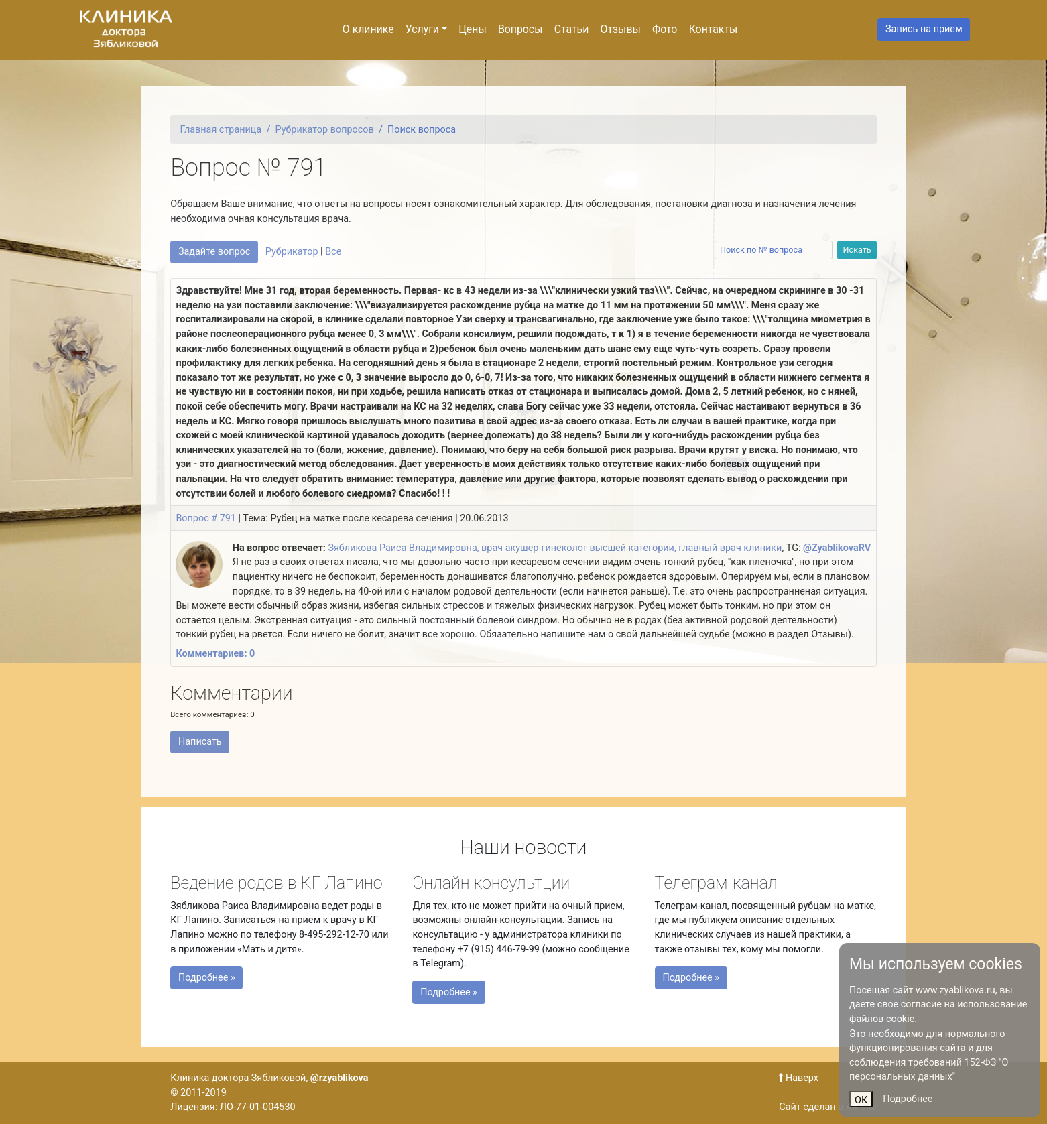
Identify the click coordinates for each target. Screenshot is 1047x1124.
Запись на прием (924, 29)
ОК (861, 1100)
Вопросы (520, 29)
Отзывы (621, 29)
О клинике (368, 29)
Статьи (571, 29)
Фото (664, 29)
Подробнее (907, 1099)
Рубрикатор (291, 251)
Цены (472, 29)
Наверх (798, 1078)
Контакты (713, 29)
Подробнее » (222, 974)
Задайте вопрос (214, 251)
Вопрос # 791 (206, 518)
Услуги (422, 29)
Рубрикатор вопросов (324, 129)
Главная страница (221, 129)
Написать (200, 741)
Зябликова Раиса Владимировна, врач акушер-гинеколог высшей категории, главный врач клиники (555, 548)
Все (333, 251)
